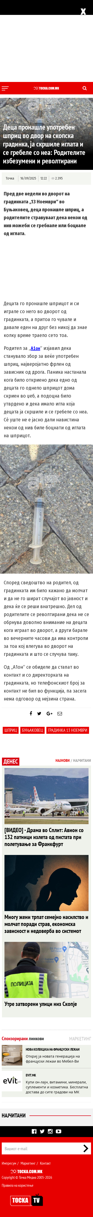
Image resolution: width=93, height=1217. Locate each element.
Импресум (9, 1163)
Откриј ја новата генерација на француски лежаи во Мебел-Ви (53, 1059)
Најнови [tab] (63, 760)
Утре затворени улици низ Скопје (40, 1004)
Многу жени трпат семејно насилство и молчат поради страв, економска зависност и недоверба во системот (46, 924)
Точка (10, 178)
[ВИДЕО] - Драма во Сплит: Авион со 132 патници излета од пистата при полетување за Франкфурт (44, 837)
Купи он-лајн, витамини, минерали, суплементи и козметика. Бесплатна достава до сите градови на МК (57, 1087)
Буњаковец (32, 730)
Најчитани (14, 1115)
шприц (10, 730)
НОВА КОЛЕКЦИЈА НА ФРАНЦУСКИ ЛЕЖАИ (53, 1049)
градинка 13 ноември (67, 730)
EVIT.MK (31, 1075)
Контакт (45, 1163)
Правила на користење (17, 1185)
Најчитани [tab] (82, 760)
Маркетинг (28, 1163)
